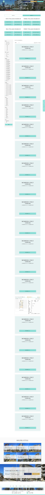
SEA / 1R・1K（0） (8, 32)
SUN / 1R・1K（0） (8, 22)
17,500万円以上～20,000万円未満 (8, 69)
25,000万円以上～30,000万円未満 (8, 72)
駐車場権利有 (7, 121)
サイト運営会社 (21, 1)
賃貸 (28, 473)
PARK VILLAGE (8, 43)
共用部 (13, 485)
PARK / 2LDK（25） (27, 24)
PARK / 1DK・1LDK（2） (36, 22)
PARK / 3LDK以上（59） (36, 24)
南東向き (7, 112)
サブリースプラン (14, 488)
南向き (6, 113)
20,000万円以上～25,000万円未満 (8, 71)
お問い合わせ (24, 485)
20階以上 (7, 102)
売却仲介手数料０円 (22, 488)
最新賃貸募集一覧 (6, 488)
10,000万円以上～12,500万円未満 (8, 63)
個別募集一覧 (31, 15)
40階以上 (7, 104)
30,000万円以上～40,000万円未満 (8, 74)
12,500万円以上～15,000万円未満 (8, 65)
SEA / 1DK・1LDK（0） (18, 32)
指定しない (7, 95)
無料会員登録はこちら (27, 58)
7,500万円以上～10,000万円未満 (8, 61)
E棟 (7, 50)
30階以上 (7, 103)
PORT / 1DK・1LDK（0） (36, 32)
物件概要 (17, 1)
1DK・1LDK (7, 54)
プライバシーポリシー (33, 485)
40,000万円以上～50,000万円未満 (8, 76)
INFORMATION (28, 485)
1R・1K (7, 53)
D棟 (7, 49)
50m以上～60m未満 (8, 87)
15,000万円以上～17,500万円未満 (8, 67)
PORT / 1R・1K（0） (27, 32)
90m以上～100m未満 (8, 92)
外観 (10, 485)
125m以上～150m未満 (8, 94)
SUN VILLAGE (7, 42)
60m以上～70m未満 (8, 88)
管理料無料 (39, 488)
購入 (36, 473)
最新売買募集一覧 (31, 488)
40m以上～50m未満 (8, 86)
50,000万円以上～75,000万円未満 (8, 78)
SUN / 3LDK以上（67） (18, 24)
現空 (6, 122)
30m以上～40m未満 (8, 85)
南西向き (7, 114)
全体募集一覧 (13, 15)
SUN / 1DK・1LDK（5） (18, 22)
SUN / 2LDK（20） (8, 24)
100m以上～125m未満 (8, 93)
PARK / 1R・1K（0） (27, 22)
